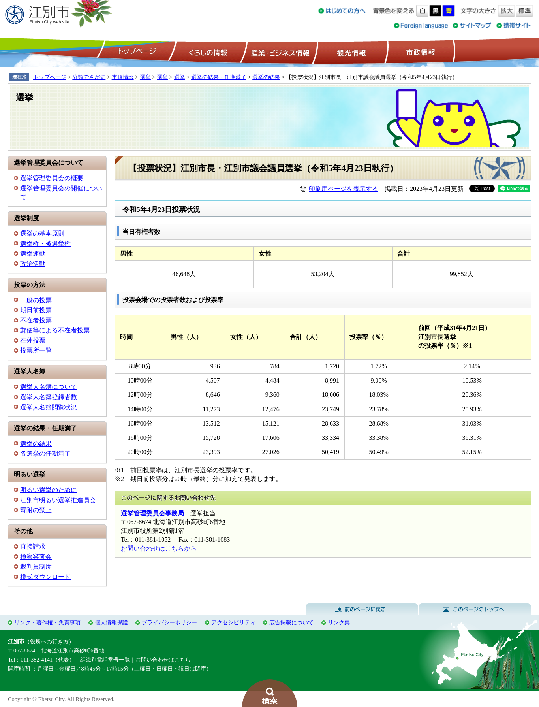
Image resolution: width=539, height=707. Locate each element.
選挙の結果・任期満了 (218, 77)
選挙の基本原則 (42, 233)
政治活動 (32, 263)
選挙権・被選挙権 (45, 243)
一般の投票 (36, 300)
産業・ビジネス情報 (278, 52)
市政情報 (419, 52)
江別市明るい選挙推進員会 (58, 500)
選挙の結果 (266, 77)
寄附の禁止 (36, 510)
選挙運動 (32, 253)
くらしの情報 (207, 52)
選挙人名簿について (48, 386)
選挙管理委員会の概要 (51, 178)
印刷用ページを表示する (343, 188)
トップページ (135, 52)
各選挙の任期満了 (45, 453)
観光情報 (350, 52)
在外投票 (32, 340)
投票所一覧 (36, 350)
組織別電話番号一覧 (105, 659)
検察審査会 (36, 556)
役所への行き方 (49, 641)
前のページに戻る (362, 609)
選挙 (145, 77)
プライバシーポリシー (169, 622)
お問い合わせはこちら (163, 659)
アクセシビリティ (233, 622)
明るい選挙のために (48, 489)
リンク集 (339, 622)
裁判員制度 (36, 566)
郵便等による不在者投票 (55, 330)
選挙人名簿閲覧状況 (48, 407)
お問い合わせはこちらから (159, 548)
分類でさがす (88, 77)
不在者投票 (36, 320)
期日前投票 (36, 310)
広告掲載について (291, 622)
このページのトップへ (475, 609)
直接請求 (32, 546)
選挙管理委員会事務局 (152, 513)
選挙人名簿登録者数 (48, 397)
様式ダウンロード (45, 576)
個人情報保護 (111, 622)
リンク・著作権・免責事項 (47, 622)
